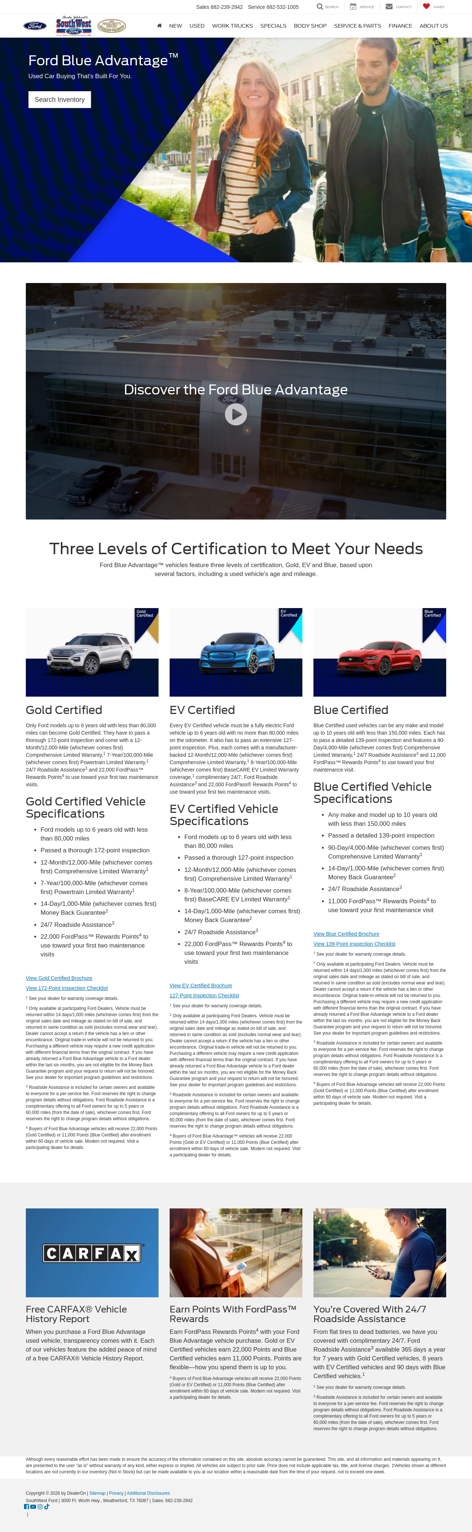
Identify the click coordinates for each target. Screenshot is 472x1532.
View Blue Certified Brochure (346, 934)
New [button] (175, 26)
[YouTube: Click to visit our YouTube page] (33, 1506)
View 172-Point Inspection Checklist (67, 988)
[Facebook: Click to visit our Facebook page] (26, 1506)
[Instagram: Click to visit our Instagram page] (40, 1506)
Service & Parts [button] (357, 26)
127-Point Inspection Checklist (204, 995)
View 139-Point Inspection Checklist (354, 944)
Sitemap (97, 1493)
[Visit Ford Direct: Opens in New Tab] (31, 1514)
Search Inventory (60, 99)
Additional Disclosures (148, 1493)
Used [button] (197, 26)
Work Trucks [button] (232, 26)
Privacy (116, 1493)
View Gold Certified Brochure (59, 978)
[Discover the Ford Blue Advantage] (236, 401)
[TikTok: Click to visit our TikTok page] (47, 1506)
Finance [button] (400, 26)
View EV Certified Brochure (201, 985)
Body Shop (310, 26)
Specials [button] (273, 26)
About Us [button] (434, 26)
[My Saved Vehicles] (433, 7)
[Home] (159, 26)
